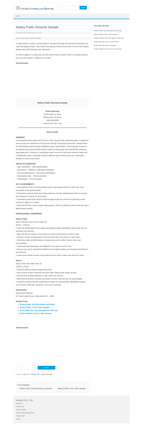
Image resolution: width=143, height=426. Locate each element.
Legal (24, 374)
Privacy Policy (21, 410)
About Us (19, 403)
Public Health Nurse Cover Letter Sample (108, 49)
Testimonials (20, 416)
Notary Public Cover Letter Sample (34, 307)
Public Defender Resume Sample (105, 45)
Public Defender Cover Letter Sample (35, 313)
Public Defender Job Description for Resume (39, 310)
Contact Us (20, 406)
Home (18, 16)
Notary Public (24, 38)
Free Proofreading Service (25, 413)
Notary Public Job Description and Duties (37, 304)
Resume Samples (35, 38)
